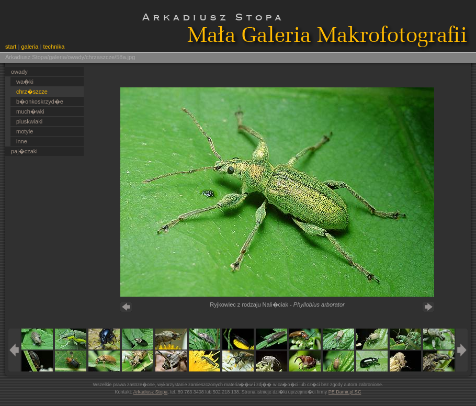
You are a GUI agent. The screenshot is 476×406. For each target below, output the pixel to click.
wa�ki (24, 81)
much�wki (30, 111)
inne (21, 141)
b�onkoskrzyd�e (39, 101)
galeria (29, 46)
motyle (24, 131)
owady (19, 72)
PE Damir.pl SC (344, 391)
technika (53, 46)
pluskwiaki (29, 121)
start (10, 46)
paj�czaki (24, 151)
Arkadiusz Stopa (150, 391)
